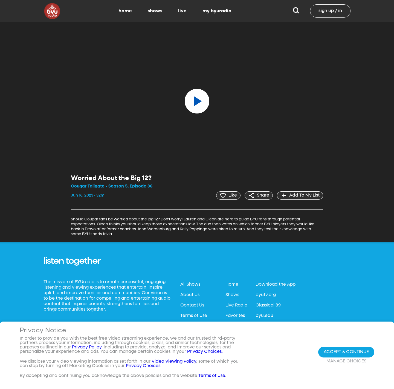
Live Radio (236, 305)
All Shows (190, 284)
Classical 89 (268, 305)
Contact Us (192, 305)
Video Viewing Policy (174, 361)
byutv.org (266, 295)
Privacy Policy (87, 347)
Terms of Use (193, 316)
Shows (232, 295)
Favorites (235, 316)
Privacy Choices (143, 366)
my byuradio (216, 10)
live (182, 10)
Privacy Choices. (205, 352)
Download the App (276, 284)
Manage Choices (346, 361)
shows (155, 10)
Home (231, 284)
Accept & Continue (346, 352)
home (125, 10)
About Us (189, 295)
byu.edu (264, 316)
